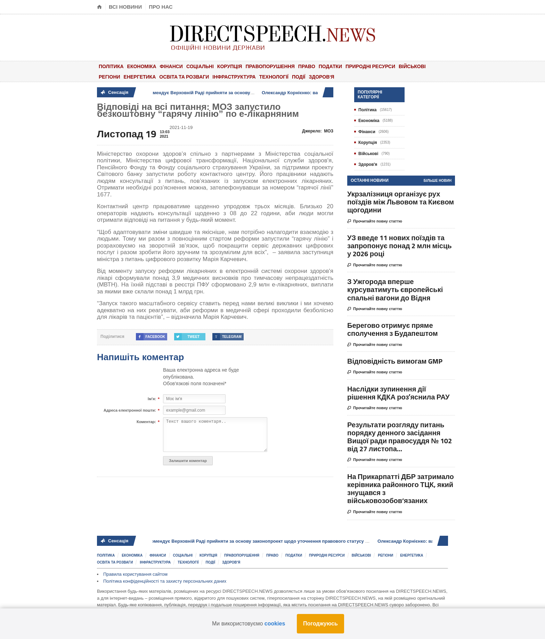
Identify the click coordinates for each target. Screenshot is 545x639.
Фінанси (171, 66)
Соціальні (200, 66)
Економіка (141, 66)
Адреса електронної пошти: (130, 410)
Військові (412, 66)
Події (299, 76)
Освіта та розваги (184, 76)
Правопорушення (269, 66)
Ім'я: (152, 399)
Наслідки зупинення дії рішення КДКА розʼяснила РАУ (398, 392)
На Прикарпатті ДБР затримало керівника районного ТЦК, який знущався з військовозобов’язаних (400, 488)
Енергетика (140, 76)
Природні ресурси (370, 66)
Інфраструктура (233, 76)
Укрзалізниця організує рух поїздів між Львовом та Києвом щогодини (400, 201)
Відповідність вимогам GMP (394, 361)
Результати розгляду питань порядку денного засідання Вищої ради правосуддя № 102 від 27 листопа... (399, 436)
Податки (330, 66)
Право (306, 66)
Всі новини (125, 7)
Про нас (161, 7)
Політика (111, 66)
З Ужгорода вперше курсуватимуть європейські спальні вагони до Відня (395, 289)
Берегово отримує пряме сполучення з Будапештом (392, 329)
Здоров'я (321, 76)
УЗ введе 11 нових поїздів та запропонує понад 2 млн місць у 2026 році (399, 245)
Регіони (109, 76)
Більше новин (438, 181)
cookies (275, 623)
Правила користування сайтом (135, 574)
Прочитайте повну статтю (374, 221)
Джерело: (317, 131)
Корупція (229, 66)
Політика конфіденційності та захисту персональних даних (164, 581)
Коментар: (146, 422)
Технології (273, 76)
